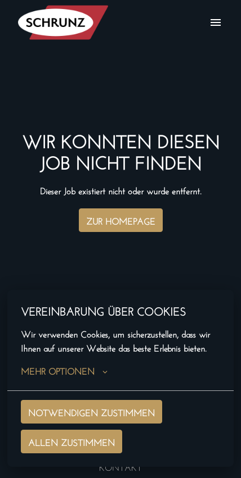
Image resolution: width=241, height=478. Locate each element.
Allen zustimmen (71, 441)
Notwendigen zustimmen (91, 411)
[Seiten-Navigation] (215, 22)
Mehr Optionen (64, 370)
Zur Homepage (120, 220)
